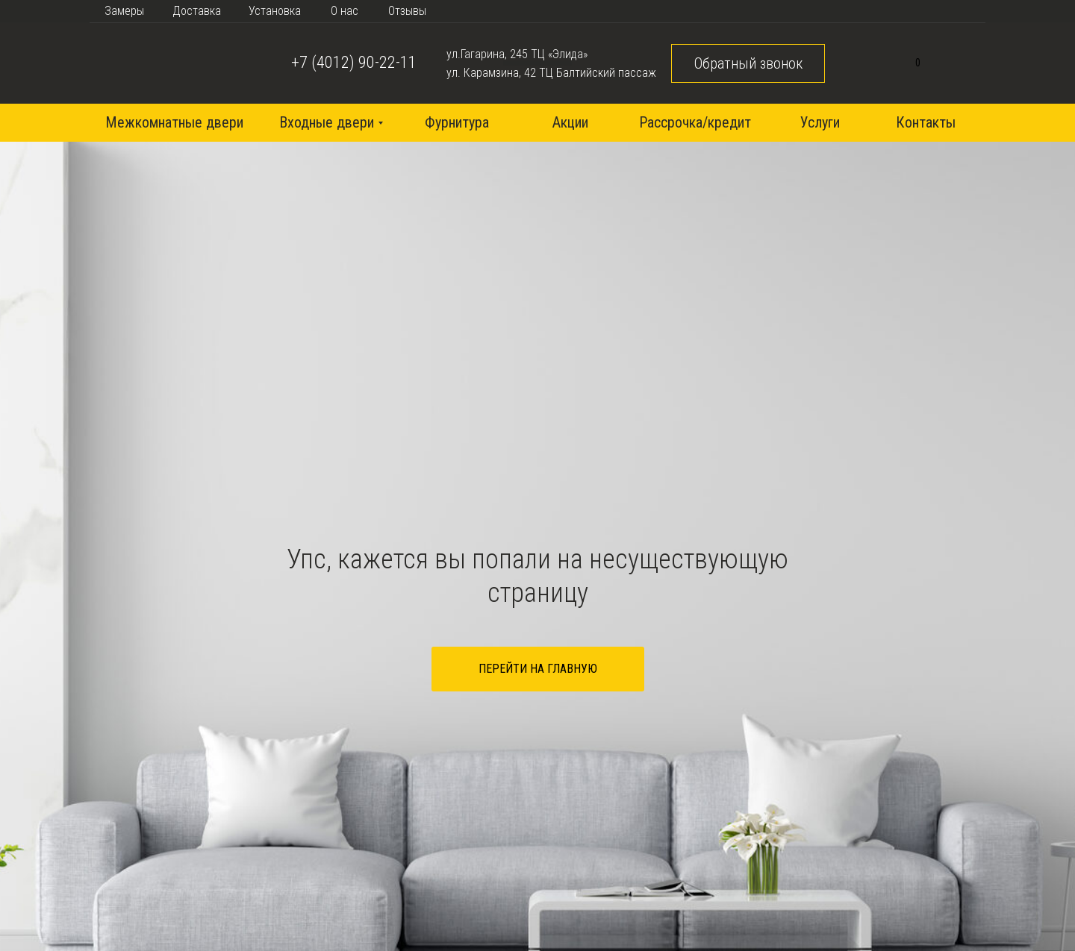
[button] (748, 63)
